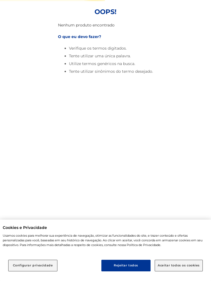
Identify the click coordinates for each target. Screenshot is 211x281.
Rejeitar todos (126, 265)
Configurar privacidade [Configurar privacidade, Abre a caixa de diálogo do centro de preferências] (33, 265)
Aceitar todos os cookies (179, 265)
